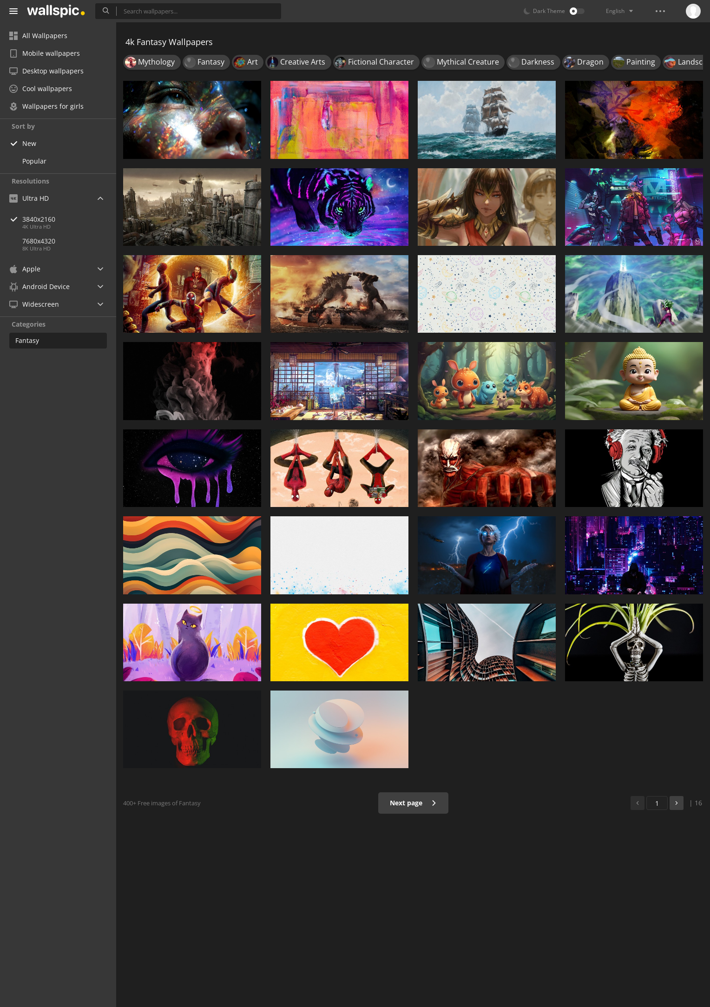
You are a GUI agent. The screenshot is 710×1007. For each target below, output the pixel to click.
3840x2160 (69, 219)
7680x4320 (38, 240)
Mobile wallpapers (44, 53)
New (29, 143)
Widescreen (34, 304)
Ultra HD (29, 198)
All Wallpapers (38, 35)
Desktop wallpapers (46, 70)
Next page (413, 802)
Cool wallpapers (40, 88)
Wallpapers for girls (46, 106)
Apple (24, 268)
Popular (34, 161)
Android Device (39, 286)
